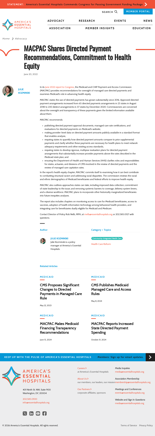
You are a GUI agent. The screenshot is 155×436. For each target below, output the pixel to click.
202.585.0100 (30, 399)
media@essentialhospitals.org (129, 372)
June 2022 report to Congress (59, 87)
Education (142, 28)
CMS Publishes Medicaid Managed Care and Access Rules (111, 290)
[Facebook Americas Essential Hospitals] (44, 413)
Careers (82, 368)
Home (6, 39)
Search (110, 12)
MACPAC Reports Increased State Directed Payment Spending (112, 328)
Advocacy (55, 21)
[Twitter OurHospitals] (25, 413)
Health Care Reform (101, 244)
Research (87, 21)
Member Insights (100, 28)
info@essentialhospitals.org (36, 402)
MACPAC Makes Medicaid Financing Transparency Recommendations (59, 328)
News (148, 21)
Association (60, 28)
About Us (83, 379)
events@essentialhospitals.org (130, 393)
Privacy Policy (146, 425)
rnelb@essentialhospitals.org (98, 214)
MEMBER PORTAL (138, 11)
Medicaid (47, 277)
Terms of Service (129, 425)
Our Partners (84, 389)
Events (120, 21)
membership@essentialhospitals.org (132, 382)
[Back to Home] (16, 24)
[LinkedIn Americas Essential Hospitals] (31, 413)
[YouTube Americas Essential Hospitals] (38, 413)
